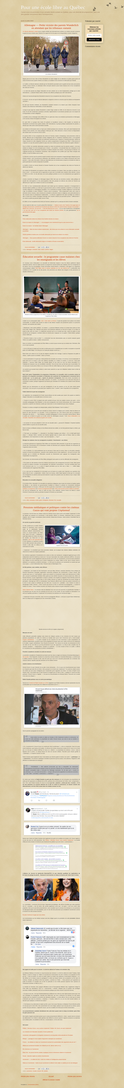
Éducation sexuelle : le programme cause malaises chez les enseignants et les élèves (51, 258)
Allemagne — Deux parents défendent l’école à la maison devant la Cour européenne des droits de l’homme (50, 238)
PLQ (55, 500)
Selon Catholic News (28, 589)
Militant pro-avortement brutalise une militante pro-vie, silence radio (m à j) (42, 1045)
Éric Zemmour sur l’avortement (31, 1049)
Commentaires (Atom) (33, 1084)
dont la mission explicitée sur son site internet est (52, 268)
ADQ (27, 500)
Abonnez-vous (94, 39)
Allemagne (29, 249)
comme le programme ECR (45, 488)
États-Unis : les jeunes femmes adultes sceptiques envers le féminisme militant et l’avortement (47, 1052)
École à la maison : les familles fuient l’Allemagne (35, 225)
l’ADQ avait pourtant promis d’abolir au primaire (67, 488)
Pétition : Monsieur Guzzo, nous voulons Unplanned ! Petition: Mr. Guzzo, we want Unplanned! (47, 1028)
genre (40, 500)
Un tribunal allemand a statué (30, 31)
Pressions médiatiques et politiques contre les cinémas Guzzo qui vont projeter (51, 509)
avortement (29, 1071)
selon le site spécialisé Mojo (35, 539)
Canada (35, 1071)
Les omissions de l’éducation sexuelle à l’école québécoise (38, 1031)
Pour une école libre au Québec (53, 7)
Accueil (51, 1076)
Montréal (51, 500)
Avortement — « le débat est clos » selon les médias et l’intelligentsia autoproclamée (44, 1059)
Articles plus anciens (75, 1076)
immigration (46, 500)
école (39, 249)
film (42, 1071)
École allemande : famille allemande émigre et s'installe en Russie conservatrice (43, 241)
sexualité (59, 500)
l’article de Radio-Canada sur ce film (38, 683)
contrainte (34, 249)
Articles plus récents (28, 1076)
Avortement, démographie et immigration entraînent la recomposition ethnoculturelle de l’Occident (48, 1035)
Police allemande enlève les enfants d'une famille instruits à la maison (41, 219)
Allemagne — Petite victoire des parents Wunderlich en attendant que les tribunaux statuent (51, 26)
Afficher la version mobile (51, 1080)
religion (51, 249)
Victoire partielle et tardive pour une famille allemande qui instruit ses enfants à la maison (45, 234)
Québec (46, 1071)
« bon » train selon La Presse (48, 320)
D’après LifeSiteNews (29, 639)
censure (39, 1071)
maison (43, 249)
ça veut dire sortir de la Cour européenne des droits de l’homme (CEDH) (43, 210)
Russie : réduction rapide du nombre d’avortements (36, 1056)
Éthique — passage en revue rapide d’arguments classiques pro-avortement (42, 1038)
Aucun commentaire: (30, 247)
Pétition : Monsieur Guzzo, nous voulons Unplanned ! (59, 840)
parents (47, 249)
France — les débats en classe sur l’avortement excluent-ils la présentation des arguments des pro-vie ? (49, 1042)
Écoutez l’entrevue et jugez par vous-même (34, 915)
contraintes (32, 500)
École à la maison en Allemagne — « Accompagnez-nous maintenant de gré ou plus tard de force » (48, 222)
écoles (37, 500)
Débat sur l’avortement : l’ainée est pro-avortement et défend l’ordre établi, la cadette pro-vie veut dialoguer (50, 1063)
